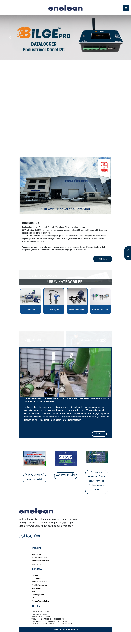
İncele (99, 433)
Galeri (34, 591)
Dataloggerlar (37, 564)
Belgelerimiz (36, 578)
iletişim (34, 598)
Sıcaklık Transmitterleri (40, 561)
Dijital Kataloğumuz (39, 585)
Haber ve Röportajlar (39, 582)
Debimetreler (37, 554)
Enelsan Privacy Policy (40, 601)
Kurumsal (102, 259)
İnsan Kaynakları (38, 595)
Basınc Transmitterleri (40, 558)
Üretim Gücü (36, 588)
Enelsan (35, 575)
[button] (10, 37)
